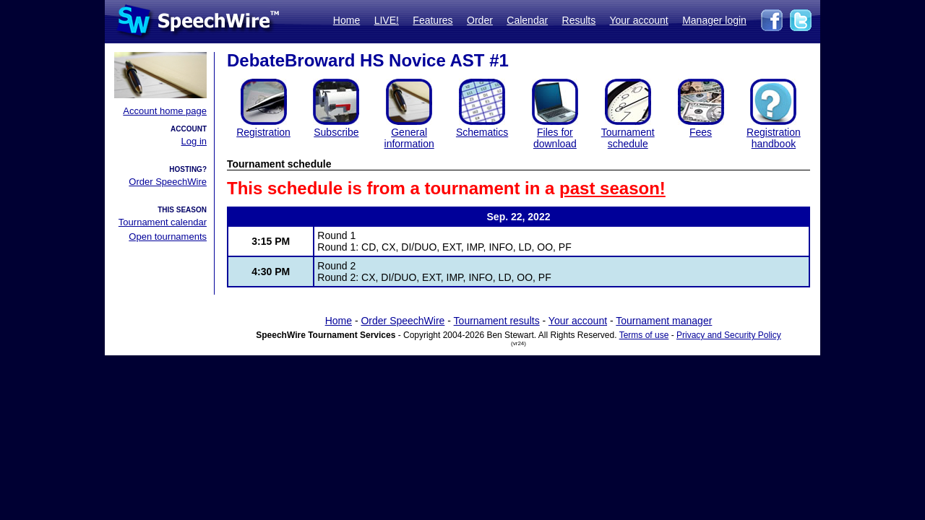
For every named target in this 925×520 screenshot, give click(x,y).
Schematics (482, 132)
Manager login (714, 20)
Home (346, 20)
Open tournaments (168, 236)
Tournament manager (664, 320)
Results (579, 20)
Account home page (165, 110)
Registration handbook (774, 138)
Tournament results (497, 320)
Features (432, 20)
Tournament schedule (628, 138)
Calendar (527, 20)
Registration (263, 132)
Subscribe (336, 132)
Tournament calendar (163, 222)
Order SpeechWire (168, 181)
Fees (700, 132)
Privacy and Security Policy (728, 335)
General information (409, 138)
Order (480, 20)
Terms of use (644, 335)
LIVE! (386, 20)
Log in (194, 141)
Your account (638, 20)
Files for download (555, 138)
